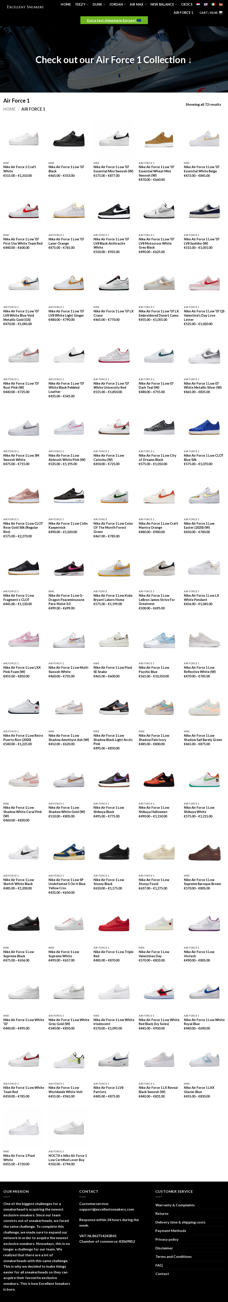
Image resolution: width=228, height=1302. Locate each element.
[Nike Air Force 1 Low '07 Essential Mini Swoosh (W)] (114, 138)
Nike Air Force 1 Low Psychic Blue (154, 670)
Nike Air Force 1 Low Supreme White (64, 954)
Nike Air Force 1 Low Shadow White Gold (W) (67, 810)
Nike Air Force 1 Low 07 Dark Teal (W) (156, 386)
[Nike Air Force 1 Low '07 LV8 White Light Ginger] (69, 282)
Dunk (99, 4)
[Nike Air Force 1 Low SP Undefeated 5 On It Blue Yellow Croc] (69, 851)
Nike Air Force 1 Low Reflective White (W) (200, 670)
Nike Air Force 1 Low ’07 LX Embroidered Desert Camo (159, 313)
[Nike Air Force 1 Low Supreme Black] (23, 923)
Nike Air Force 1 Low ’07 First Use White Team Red (23, 241)
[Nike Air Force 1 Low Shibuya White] (204, 779)
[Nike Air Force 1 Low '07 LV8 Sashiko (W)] (204, 210)
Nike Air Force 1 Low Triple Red (113, 954)
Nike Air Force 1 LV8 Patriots (108, 1090)
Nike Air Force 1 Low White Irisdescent (114, 1022)
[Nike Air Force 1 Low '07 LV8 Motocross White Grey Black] (159, 210)
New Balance (164, 4)
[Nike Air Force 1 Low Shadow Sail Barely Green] (204, 707)
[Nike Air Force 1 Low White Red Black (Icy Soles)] (159, 991)
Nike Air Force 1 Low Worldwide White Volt (66, 1090)
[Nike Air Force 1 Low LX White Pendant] (204, 567)
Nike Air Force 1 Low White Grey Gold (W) (69, 1022)
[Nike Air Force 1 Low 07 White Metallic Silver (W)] (204, 354)
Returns (162, 1213)
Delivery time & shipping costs (180, 1222)
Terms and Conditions (173, 1256)
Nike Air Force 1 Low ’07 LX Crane (114, 313)
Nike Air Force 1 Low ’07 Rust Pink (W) (21, 386)
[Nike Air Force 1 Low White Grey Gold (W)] (69, 991)
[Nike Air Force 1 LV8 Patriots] (114, 1059)
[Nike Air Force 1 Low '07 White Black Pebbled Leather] (69, 354)
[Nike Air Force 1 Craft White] (23, 138)
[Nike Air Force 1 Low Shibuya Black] (114, 779)
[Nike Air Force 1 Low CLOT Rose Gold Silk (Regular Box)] (23, 495)
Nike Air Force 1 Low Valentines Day (154, 954)
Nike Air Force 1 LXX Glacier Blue (199, 1090)
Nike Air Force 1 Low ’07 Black (66, 169)
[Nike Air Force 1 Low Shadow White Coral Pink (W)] (23, 779)
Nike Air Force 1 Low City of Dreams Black (157, 458)
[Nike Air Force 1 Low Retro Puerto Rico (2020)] (23, 707)
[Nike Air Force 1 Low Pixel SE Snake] (114, 639)
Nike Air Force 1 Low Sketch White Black (18, 882)
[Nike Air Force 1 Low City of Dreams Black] (159, 427)
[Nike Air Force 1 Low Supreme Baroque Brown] (204, 851)
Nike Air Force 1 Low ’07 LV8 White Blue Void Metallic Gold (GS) (21, 315)
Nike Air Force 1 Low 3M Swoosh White (21, 458)
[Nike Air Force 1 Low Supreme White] (69, 923)
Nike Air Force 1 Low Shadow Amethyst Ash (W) (69, 738)
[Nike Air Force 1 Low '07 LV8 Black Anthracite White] (114, 210)
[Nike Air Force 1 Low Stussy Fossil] (159, 851)
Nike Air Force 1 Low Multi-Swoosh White (69, 670)
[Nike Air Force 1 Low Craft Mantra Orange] (159, 495)
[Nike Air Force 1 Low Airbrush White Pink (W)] (69, 427)
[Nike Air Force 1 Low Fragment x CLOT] (23, 567)
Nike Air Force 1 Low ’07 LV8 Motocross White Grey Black (156, 243)
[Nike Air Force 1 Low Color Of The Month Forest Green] (114, 495)
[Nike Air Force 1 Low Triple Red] (114, 923)
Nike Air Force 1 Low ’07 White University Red (111, 386)
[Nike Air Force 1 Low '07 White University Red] (114, 354)
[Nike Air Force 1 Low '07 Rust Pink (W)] (23, 354)
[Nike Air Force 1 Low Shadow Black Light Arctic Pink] (114, 707)
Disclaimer (164, 1248)
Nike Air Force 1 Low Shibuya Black (109, 810)
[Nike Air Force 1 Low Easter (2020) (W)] (204, 495)
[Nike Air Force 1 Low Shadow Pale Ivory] (159, 707)
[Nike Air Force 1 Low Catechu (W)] (114, 427)
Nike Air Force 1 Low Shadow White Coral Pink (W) (22, 812)
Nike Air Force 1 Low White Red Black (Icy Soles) (159, 1022)
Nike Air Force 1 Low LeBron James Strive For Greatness (157, 600)
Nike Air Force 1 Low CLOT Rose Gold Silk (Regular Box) (23, 528)
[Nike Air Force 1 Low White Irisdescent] (114, 991)
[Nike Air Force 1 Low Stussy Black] (114, 851)
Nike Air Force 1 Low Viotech (199, 954)
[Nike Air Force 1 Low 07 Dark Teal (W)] (159, 354)
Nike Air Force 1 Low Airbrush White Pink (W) (67, 458)
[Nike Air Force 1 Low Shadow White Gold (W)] (69, 779)
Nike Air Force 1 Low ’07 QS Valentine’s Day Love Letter (204, 315)
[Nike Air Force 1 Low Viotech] (204, 923)
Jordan (117, 4)
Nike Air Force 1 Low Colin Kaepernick (68, 526)
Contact (162, 1273)
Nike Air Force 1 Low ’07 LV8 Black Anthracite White (111, 243)
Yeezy (82, 4)
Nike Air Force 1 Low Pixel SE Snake (113, 670)
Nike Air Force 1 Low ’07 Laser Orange (66, 241)
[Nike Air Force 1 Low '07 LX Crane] (114, 282)
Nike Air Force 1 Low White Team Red (23, 1090)
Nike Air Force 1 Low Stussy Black (109, 882)
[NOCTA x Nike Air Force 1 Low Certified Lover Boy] (69, 1127)
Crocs (186, 4)
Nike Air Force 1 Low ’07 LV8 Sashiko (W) (201, 241)
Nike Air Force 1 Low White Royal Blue (204, 1022)
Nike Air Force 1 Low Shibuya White (199, 810)
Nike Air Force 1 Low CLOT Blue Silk (204, 458)
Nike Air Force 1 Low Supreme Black (18, 954)
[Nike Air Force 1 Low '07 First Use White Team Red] (23, 210)
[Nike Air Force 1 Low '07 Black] (69, 138)
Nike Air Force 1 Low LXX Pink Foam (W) (22, 670)
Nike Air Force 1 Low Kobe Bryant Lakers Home (113, 598)
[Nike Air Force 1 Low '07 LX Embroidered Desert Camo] (159, 282)
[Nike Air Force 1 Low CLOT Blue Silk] (204, 427)
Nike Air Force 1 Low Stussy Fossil (154, 882)
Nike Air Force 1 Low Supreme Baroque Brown (202, 882)
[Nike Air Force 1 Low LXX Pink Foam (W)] (23, 639)
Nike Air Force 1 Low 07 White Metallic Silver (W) (203, 386)
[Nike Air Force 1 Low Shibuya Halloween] (159, 779)
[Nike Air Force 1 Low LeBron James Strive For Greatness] (159, 567)
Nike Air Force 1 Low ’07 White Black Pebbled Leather (66, 388)
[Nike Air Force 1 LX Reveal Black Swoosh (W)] (159, 1059)
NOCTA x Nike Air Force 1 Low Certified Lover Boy (68, 1158)
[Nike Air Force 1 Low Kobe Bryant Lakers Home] (114, 567)
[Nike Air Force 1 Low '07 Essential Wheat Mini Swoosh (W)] (159, 138)
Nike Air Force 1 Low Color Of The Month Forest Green (113, 528)
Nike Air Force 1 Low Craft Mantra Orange (158, 526)
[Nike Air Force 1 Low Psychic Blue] (159, 639)
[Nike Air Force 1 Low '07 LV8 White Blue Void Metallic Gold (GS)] (23, 282)
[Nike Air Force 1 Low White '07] (23, 991)
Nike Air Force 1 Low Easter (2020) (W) (199, 526)
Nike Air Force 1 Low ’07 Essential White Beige (201, 169)
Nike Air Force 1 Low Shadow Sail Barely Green (203, 738)
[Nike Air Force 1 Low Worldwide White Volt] (69, 1059)
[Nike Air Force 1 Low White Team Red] (23, 1059)
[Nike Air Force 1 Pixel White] (23, 1127)
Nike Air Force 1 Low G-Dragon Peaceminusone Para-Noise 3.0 (66, 600)
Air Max (138, 4)
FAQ (159, 1265)
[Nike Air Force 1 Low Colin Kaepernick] (69, 495)
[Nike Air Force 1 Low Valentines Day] (159, 923)
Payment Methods (170, 1230)
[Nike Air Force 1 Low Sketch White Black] (23, 851)
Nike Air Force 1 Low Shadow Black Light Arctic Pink (113, 740)
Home (66, 4)
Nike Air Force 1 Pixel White (19, 1158)
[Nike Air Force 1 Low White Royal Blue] (204, 991)
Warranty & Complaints (175, 1205)
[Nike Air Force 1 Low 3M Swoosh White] (23, 427)
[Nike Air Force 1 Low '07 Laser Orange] (69, 210)
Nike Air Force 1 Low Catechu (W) (109, 458)
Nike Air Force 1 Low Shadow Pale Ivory (154, 738)
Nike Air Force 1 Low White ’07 (23, 1022)
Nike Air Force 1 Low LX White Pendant (201, 598)
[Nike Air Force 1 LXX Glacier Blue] (204, 1059)
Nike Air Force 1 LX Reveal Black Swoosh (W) (158, 1090)
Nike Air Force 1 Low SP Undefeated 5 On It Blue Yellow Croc (67, 884)
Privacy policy (167, 1239)
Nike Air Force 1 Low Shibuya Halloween (154, 810)
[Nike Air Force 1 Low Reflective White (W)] (204, 639)
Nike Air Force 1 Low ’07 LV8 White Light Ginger (66, 313)
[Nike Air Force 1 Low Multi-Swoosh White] (69, 639)
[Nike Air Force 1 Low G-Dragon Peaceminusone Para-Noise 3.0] (69, 567)
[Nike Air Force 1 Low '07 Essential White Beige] (204, 138)
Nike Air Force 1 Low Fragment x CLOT (18, 598)
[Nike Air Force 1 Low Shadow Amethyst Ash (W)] (69, 707)
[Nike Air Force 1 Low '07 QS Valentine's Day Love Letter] (204, 282)
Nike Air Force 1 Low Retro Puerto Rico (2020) (23, 738)
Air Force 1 (183, 12)
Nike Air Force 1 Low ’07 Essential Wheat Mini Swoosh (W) (156, 171)
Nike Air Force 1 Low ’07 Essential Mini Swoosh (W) (113, 169)
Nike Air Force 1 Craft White (19, 169)
